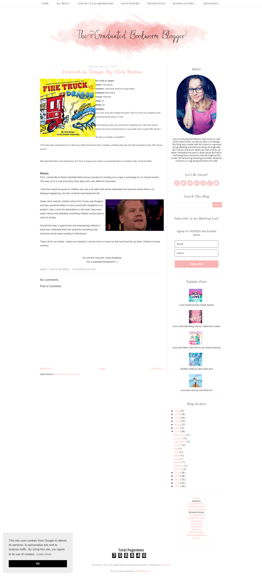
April (176, 459)
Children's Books (84, 269)
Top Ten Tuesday (196, 509)
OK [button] (38, 563)
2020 (177, 431)
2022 (177, 424)
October (178, 438)
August (178, 445)
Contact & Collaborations (95, 3)
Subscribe (196, 264)
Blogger (165, 565)
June (176, 452)
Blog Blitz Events (196, 518)
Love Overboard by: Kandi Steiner (196, 305)
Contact (196, 538)
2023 (177, 421)
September (180, 441)
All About (63, 3)
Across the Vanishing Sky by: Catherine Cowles (197, 326)
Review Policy (156, 3)
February (179, 465)
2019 (177, 472)
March (177, 462)
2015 (177, 486)
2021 (177, 428)
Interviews (196, 526)
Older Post (157, 369)
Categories (211, 3)
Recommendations (196, 535)
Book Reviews (130, 3)
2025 (177, 414)
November (180, 435)
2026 (177, 410)
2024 (177, 417)
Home (45, 3)
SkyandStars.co (143, 571)
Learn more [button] (44, 554)
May (176, 455)
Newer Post (46, 369)
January (178, 469)
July (176, 448)
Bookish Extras (184, 3)
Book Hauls (196, 523)
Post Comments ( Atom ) (66, 374)
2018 (177, 476)
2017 (177, 479)
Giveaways (196, 521)
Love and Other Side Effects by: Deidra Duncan (196, 347)
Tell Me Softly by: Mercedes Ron (196, 369)
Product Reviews (196, 506)
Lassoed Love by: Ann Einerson (197, 390)
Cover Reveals (196, 515)
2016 (177, 483)
